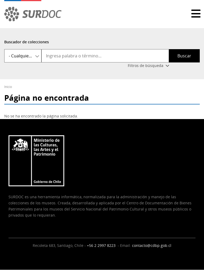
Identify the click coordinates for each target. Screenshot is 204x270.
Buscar (184, 56)
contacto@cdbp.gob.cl (151, 245)
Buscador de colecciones (26, 41)
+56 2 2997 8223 (102, 245)
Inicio (8, 87)
